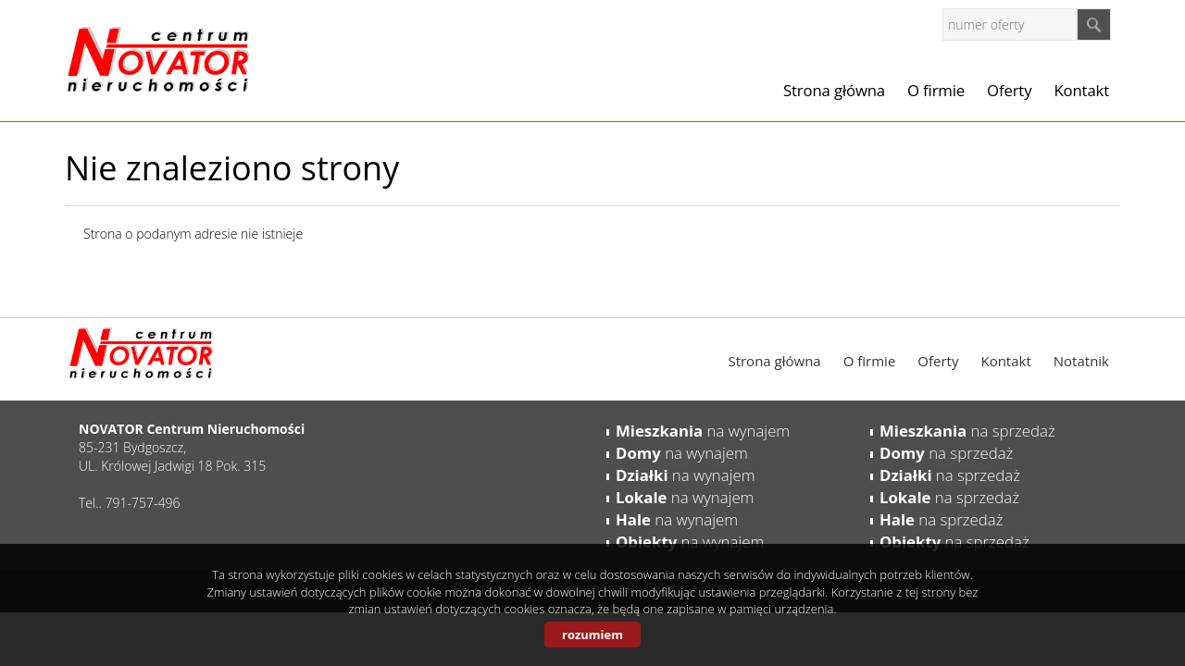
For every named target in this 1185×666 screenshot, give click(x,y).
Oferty (1009, 90)
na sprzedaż (967, 430)
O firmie (936, 90)
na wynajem (703, 430)
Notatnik (1081, 361)
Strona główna (834, 90)
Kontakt (1081, 90)
